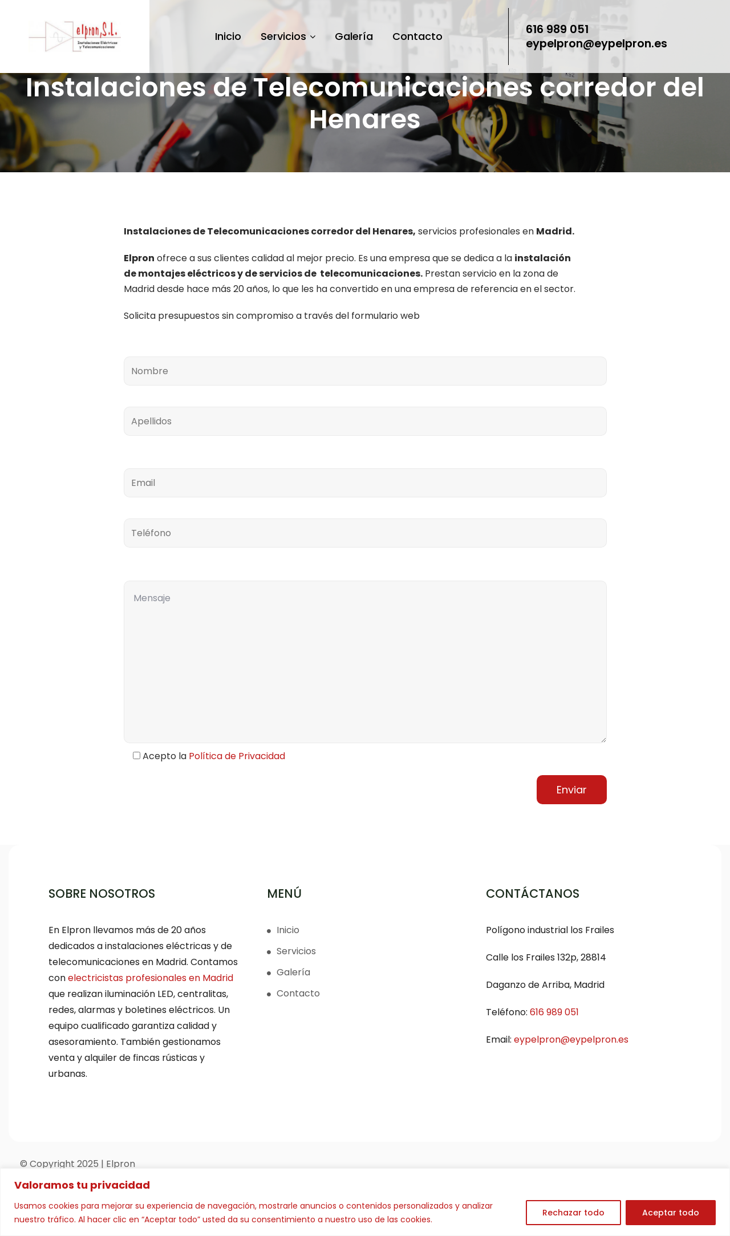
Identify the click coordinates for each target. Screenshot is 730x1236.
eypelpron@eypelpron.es (593, 43)
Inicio (224, 36)
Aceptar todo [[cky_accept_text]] (670, 1212)
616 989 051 (551, 30)
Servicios (284, 36)
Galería (350, 36)
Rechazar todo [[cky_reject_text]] (573, 1212)
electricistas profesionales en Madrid (150, 977)
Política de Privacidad (237, 756)
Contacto (413, 36)
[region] (365, 1202)
